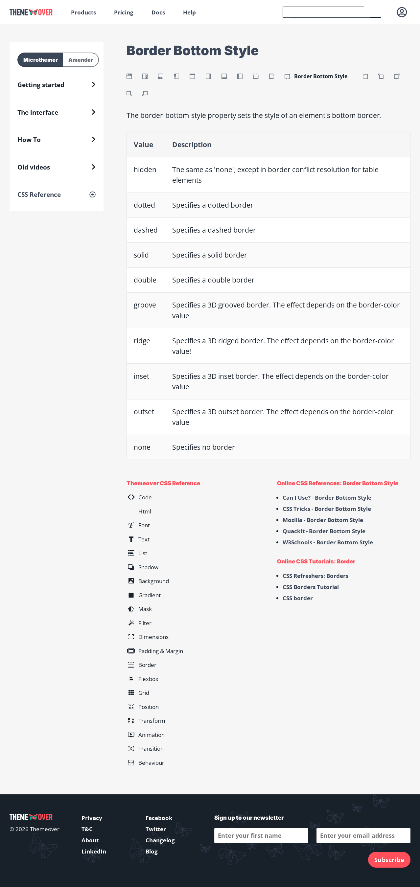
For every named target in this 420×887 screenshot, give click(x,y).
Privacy (92, 818)
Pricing (123, 12)
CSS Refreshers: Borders (315, 576)
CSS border (298, 598)
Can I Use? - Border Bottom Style (327, 497)
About (90, 840)
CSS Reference (39, 194)
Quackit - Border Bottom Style (324, 531)
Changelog (160, 840)
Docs (158, 12)
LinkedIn (94, 851)
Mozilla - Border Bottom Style (323, 520)
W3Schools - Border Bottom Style (328, 542)
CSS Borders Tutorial (311, 587)
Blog (152, 851)
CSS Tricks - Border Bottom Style (327, 508)
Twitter (156, 829)
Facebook (159, 818)
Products (83, 12)
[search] (323, 12)
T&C (87, 829)
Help (189, 12)
